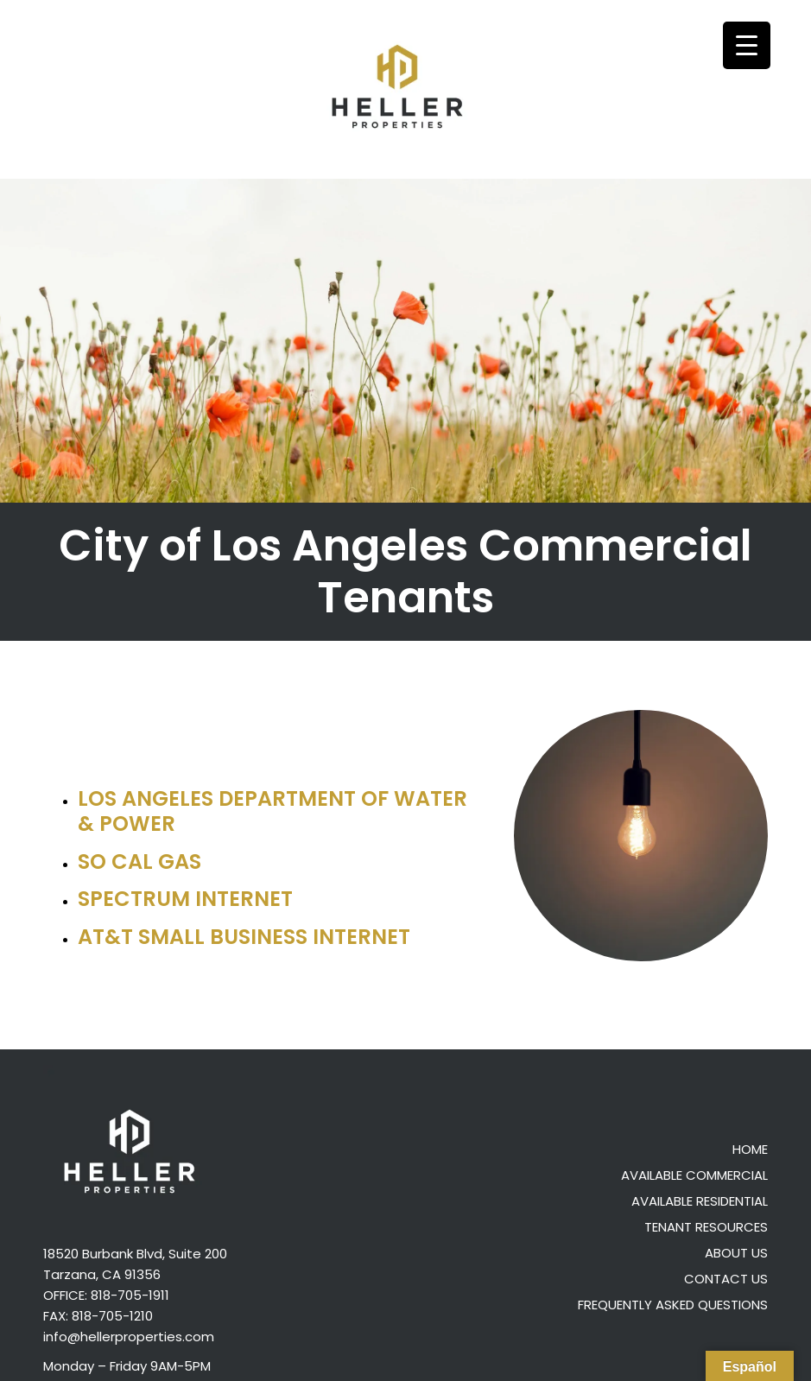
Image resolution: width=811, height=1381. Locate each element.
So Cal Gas (139, 861)
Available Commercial (694, 1175)
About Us (736, 1253)
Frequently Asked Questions (673, 1304)
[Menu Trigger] (746, 45)
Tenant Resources (706, 1227)
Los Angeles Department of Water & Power (272, 811)
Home (750, 1149)
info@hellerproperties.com (128, 1336)
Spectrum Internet (185, 898)
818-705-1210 (112, 1316)
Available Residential (699, 1201)
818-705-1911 (130, 1295)
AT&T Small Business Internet (244, 936)
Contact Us (726, 1279)
